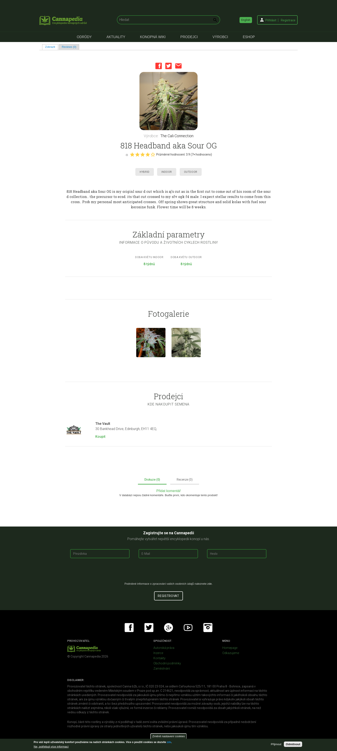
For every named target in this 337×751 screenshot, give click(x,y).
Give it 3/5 (142, 154)
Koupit (100, 437)
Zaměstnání (161, 668)
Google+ (168, 627)
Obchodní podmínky (167, 663)
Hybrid (145, 171)
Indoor (166, 171)
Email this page (178, 66)
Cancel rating (126, 154)
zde (169, 742)
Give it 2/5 (137, 154)
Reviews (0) (69, 46)
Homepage (229, 648)
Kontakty (159, 658)
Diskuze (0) (152, 479)
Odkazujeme (230, 653)
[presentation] (168, 571)
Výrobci (220, 37)
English (245, 20)
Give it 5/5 (153, 154)
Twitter (168, 66)
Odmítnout (293, 744)
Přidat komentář (168, 491)
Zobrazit (51, 46)
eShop (249, 37)
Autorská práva (163, 648)
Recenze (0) (185, 479)
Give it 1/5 (132, 154)
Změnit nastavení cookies (168, 736)
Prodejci (189, 37)
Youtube (188, 627)
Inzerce (158, 653)
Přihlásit (270, 20)
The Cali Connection (176, 136)
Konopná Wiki (152, 37)
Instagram (208, 627)
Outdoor (190, 171)
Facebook (158, 66)
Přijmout (276, 744)
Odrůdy (84, 37)
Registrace (288, 20)
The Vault (102, 424)
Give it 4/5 (147, 154)
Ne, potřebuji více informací (51, 746)
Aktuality (116, 37)
